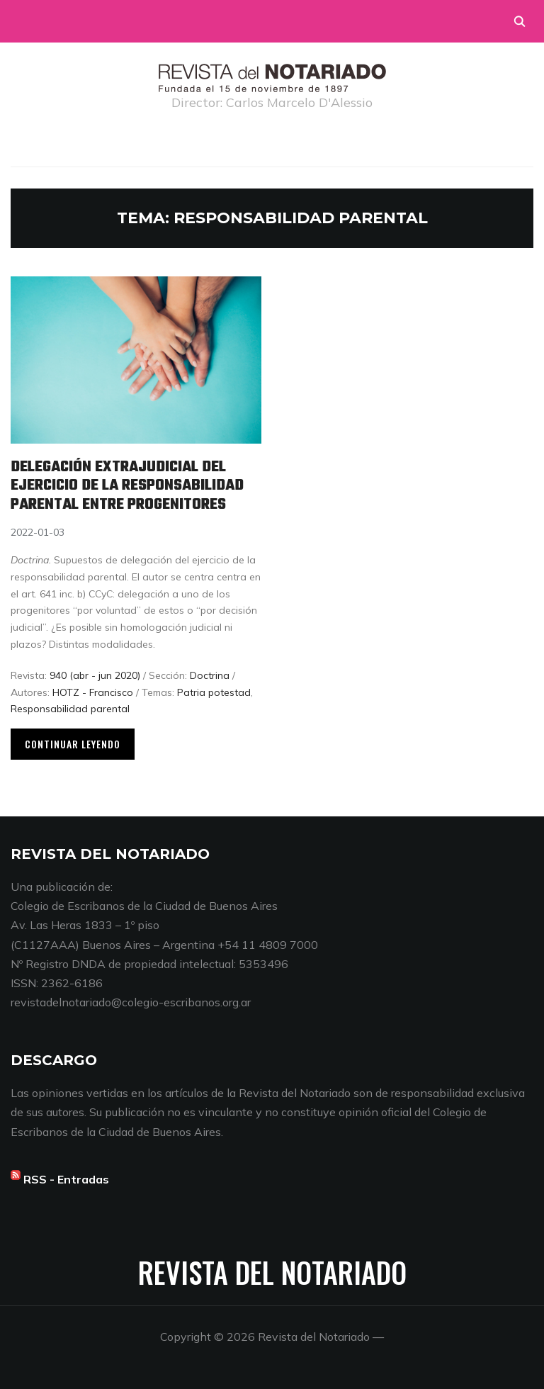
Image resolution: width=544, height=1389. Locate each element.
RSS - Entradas (66, 1179)
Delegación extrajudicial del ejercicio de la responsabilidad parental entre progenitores (127, 486)
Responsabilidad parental (70, 708)
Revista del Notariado (272, 1272)
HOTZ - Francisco (92, 692)
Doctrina (210, 675)
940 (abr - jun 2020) (95, 675)
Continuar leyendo (72, 743)
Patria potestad (214, 692)
